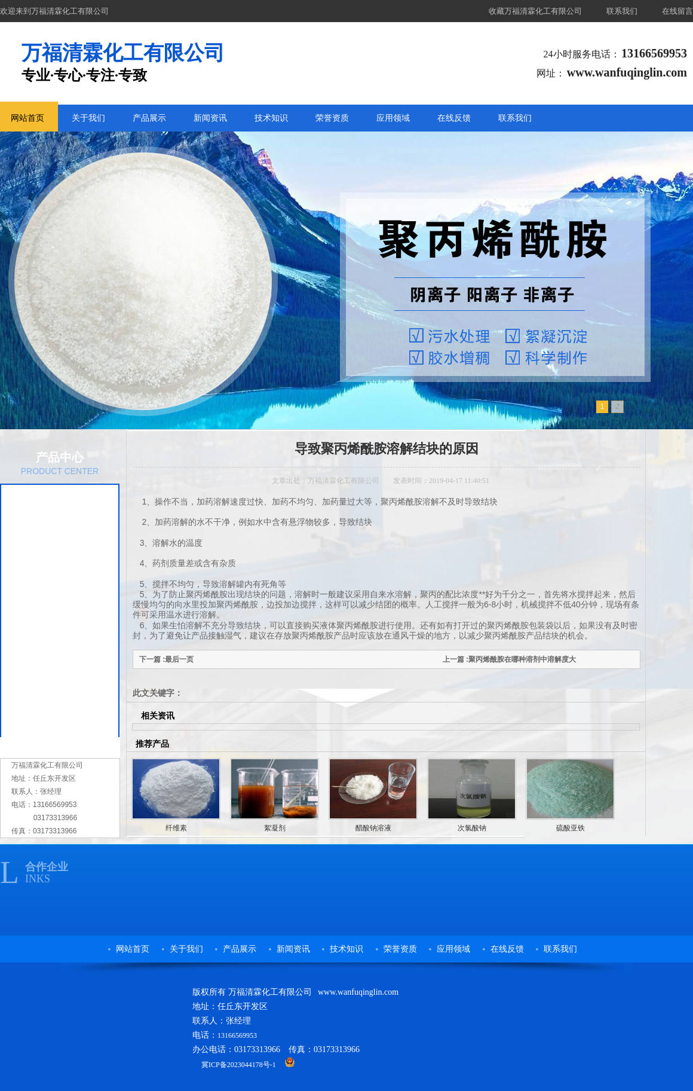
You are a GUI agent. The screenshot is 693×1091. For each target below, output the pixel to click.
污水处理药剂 (50, 550)
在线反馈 (454, 118)
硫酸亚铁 (570, 828)
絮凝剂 (37, 648)
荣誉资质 (332, 118)
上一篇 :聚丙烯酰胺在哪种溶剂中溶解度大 (509, 659)
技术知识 (271, 118)
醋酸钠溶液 (46, 624)
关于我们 (88, 118)
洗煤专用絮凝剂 (54, 722)
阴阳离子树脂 (50, 697)
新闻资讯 (210, 118)
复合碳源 (42, 575)
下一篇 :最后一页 (166, 659)
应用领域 (393, 118)
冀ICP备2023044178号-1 (238, 1065)
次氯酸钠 (42, 599)
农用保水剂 (46, 526)
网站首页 (132, 949)
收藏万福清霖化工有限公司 (535, 11)
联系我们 (621, 11)
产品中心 (60, 457)
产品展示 (149, 118)
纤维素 (37, 673)
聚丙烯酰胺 (46, 501)
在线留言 (677, 11)
